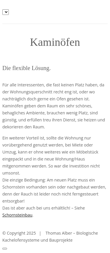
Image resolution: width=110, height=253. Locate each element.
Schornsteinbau (17, 215)
